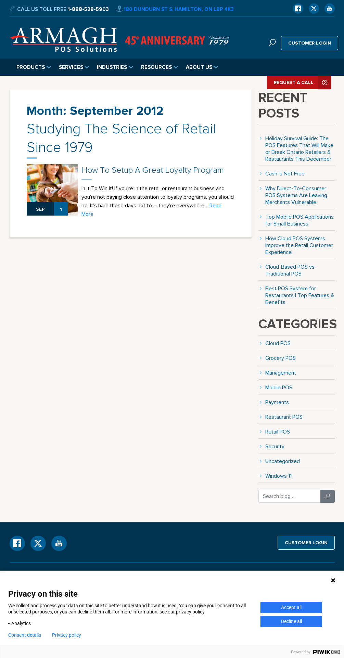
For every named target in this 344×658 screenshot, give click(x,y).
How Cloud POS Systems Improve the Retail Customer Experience (299, 245)
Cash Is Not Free (285, 173)
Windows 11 (278, 476)
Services (74, 67)
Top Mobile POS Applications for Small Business (299, 220)
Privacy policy (66, 635)
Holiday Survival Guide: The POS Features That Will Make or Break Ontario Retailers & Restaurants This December (299, 148)
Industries (115, 67)
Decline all (291, 621)
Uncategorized (282, 461)
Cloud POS (278, 343)
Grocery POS (280, 358)
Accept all (291, 607)
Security (274, 446)
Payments (277, 402)
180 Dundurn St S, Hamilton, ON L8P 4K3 (175, 9)
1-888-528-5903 (88, 9)
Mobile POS (278, 387)
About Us (202, 67)
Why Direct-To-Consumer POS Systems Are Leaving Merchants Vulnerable (296, 195)
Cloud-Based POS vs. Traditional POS (290, 270)
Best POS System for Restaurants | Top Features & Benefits (299, 295)
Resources (159, 67)
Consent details (24, 635)
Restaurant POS (284, 417)
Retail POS (277, 432)
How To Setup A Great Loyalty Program (152, 170)
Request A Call (302, 82)
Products (33, 67)
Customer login (309, 43)
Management (280, 373)
